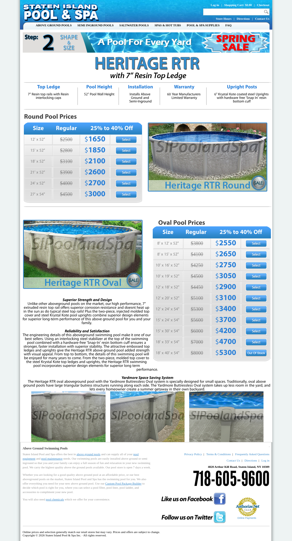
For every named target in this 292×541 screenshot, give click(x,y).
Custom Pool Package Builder (123, 483)
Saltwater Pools (134, 25)
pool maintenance (52, 458)
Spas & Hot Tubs (168, 25)
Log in (215, 5)
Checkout (263, 5)
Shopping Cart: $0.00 (238, 5)
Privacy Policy (193, 454)
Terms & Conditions (218, 454)
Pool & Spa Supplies (203, 25)
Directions (243, 18)
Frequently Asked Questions (252, 454)
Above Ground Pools (54, 25)
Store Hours (223, 18)
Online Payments (246, 518)
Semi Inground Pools (95, 25)
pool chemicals (55, 499)
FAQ (228, 25)
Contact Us (262, 18)
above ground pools (88, 454)
